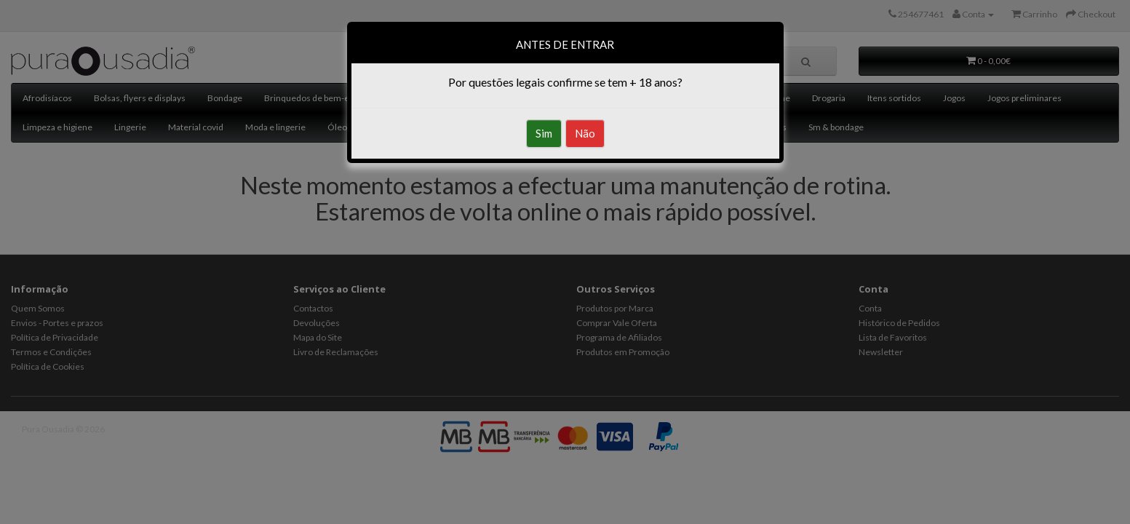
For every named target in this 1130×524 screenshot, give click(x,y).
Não (585, 133)
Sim (544, 133)
